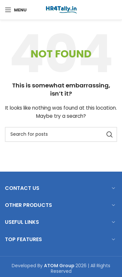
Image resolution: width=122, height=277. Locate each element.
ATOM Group (59, 265)
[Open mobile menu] (16, 9)
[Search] (61, 134)
